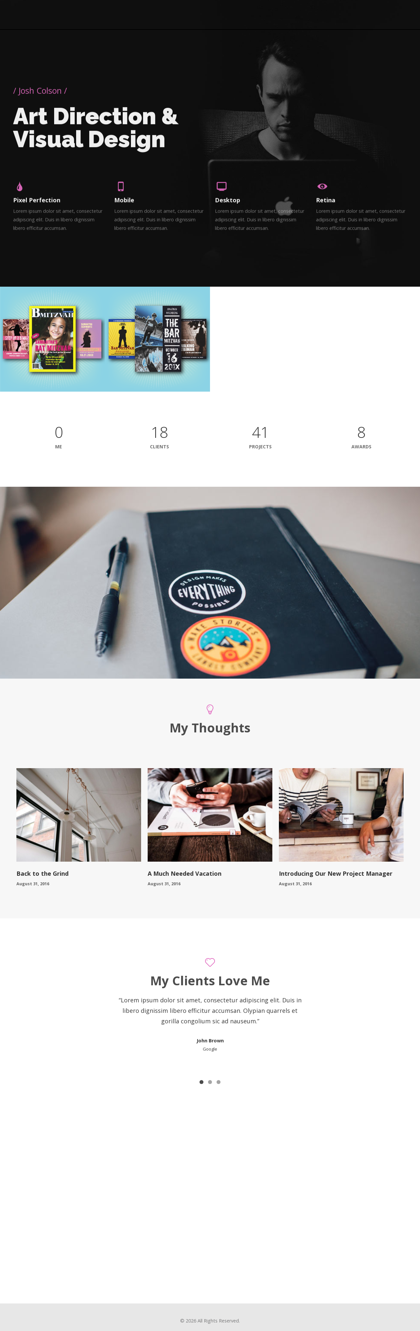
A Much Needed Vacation (184, 869)
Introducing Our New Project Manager (335, 869)
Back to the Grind (42, 869)
